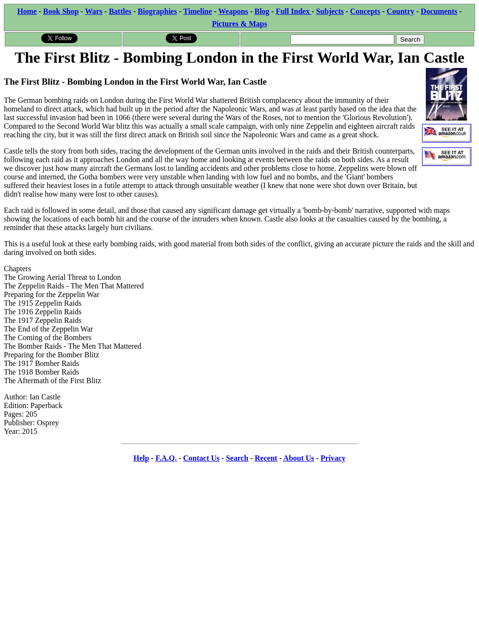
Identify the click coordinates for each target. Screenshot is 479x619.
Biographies (157, 11)
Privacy (332, 458)
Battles (120, 11)
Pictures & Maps (239, 24)
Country (400, 11)
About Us (298, 458)
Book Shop (61, 11)
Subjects (330, 11)
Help (141, 458)
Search (237, 458)
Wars (93, 11)
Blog (261, 11)
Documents (439, 11)
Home (27, 11)
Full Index (294, 11)
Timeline (197, 11)
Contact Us (201, 458)
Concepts (365, 11)
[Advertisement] (239, 539)
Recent (266, 458)
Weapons (233, 11)
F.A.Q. (166, 458)
